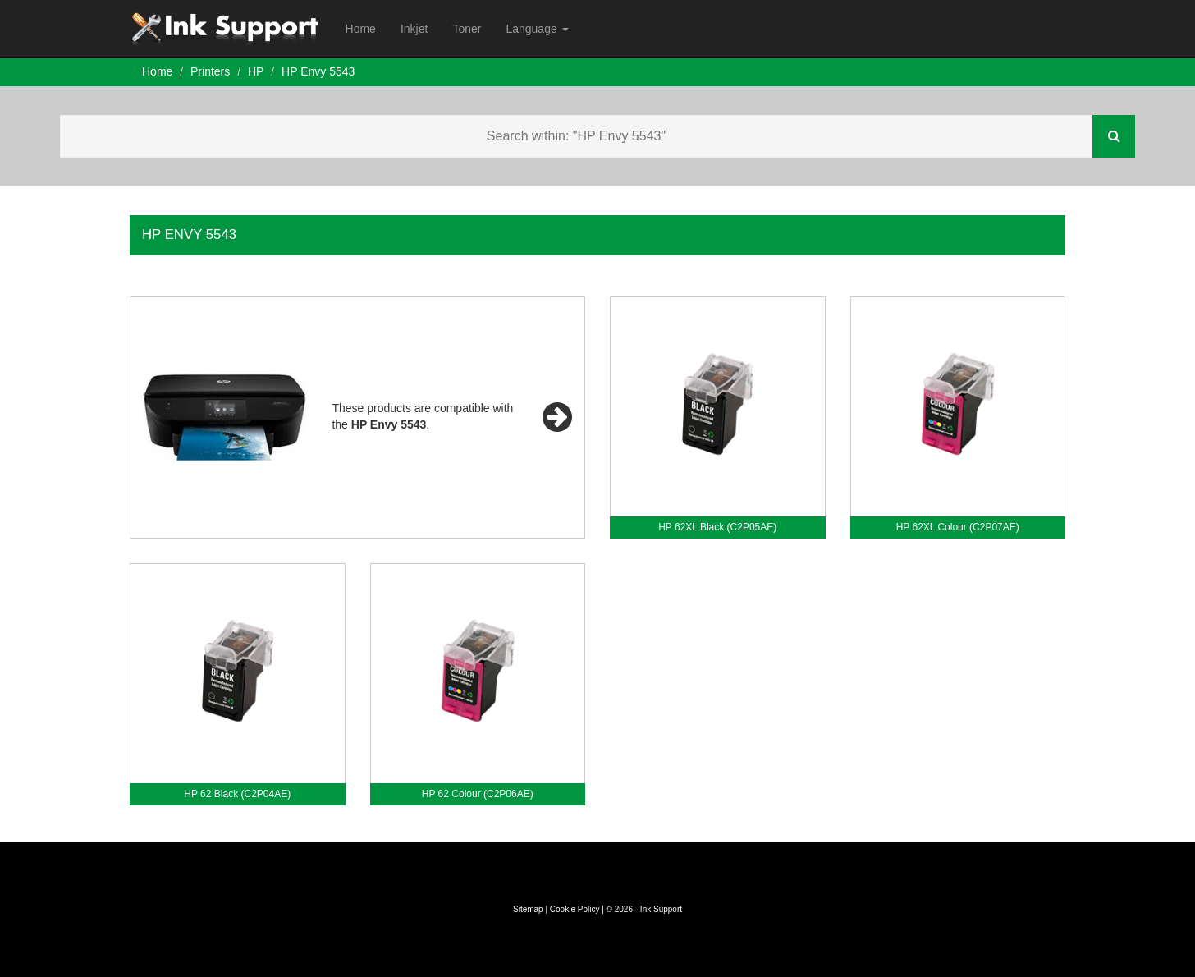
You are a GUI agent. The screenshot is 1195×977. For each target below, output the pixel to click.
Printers (210, 71)
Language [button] (537, 28)
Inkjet (414, 28)
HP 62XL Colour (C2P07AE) (957, 527)
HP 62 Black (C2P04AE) (237, 794)
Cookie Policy (575, 909)
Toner (466, 28)
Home (361, 28)
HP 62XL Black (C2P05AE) (717, 527)
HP (255, 71)
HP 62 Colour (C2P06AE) (477, 794)
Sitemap (528, 909)
